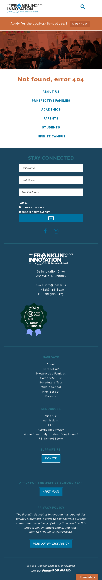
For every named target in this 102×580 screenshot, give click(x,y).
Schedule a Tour (51, 382)
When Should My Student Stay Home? (51, 434)
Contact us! (51, 369)
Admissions (51, 420)
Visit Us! (51, 416)
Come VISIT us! (51, 378)
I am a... (25, 203)
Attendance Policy (51, 429)
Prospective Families (51, 373)
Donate (51, 458)
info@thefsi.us (55, 285)
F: (40, 294)
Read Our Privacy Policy (51, 543)
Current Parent (33, 207)
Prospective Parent (36, 212)
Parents (50, 396)
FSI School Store (51, 438)
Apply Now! (51, 491)
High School (50, 391)
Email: (40, 285)
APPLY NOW (79, 24)
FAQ (51, 425)
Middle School (51, 387)
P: (39, 289)
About (51, 364)
